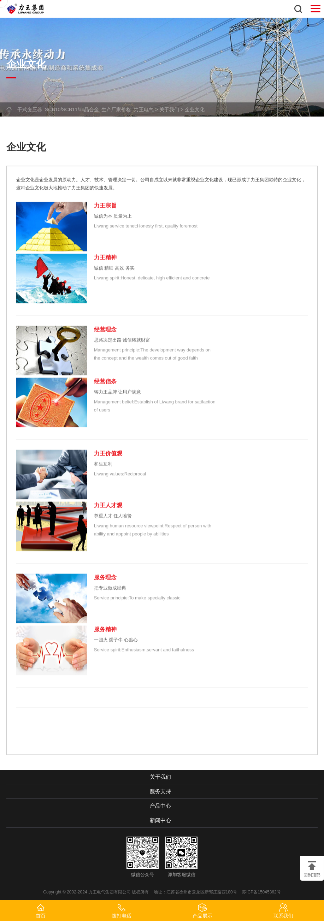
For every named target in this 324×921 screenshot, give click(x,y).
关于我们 (169, 109)
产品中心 (160, 806)
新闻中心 (160, 820)
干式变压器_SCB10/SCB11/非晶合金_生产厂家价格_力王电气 (85, 109)
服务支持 (160, 791)
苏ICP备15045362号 (261, 892)
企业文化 (195, 109)
